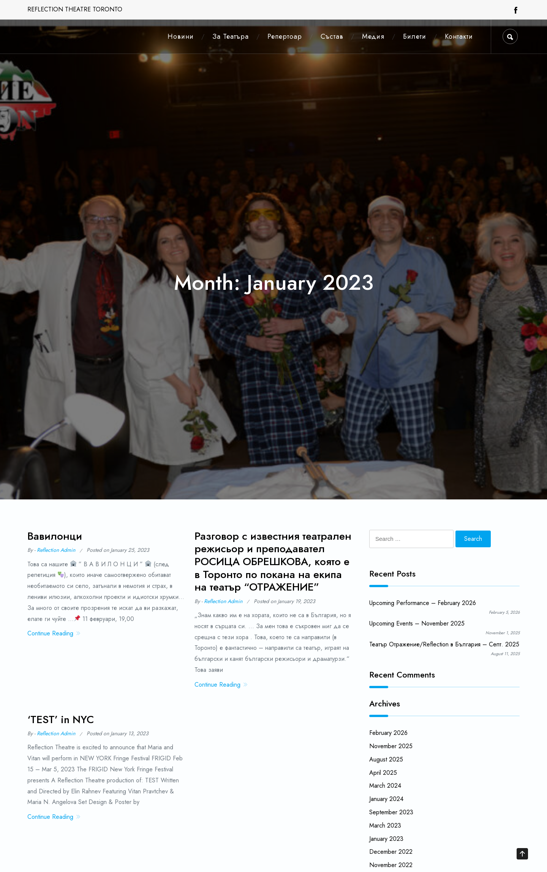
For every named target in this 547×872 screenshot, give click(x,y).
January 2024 (386, 799)
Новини (181, 36)
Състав (332, 36)
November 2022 (391, 865)
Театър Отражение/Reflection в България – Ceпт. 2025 (444, 644)
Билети (414, 36)
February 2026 (388, 732)
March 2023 (385, 825)
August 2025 (386, 759)
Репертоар (284, 36)
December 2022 (391, 851)
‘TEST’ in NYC (60, 723)
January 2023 (386, 838)
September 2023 (391, 812)
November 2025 (391, 746)
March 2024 (385, 785)
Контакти (459, 36)
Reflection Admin (56, 550)
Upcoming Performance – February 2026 (422, 603)
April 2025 (383, 772)
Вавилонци (54, 536)
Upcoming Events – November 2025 (417, 623)
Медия (373, 36)
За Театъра (230, 36)
